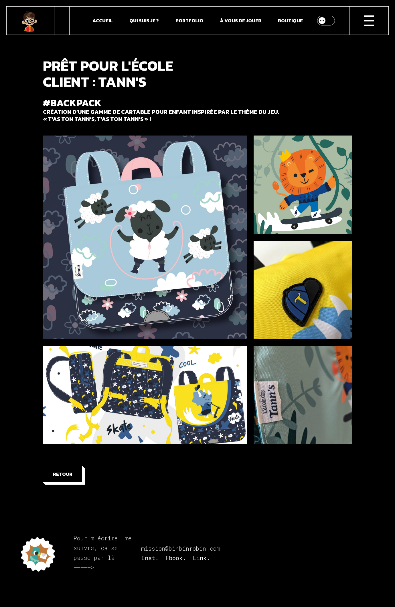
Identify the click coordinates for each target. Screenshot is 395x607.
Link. (201, 558)
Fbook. (175, 558)
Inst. (150, 558)
